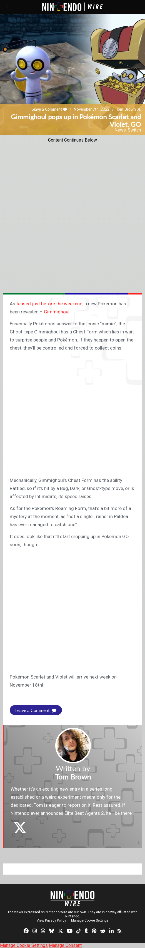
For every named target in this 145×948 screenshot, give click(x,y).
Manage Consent (65, 945)
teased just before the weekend (49, 303)
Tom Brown (126, 109)
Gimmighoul (56, 312)
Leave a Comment (49, 109)
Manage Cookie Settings (90, 920)
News (120, 130)
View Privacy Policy (51, 920)
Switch (134, 130)
